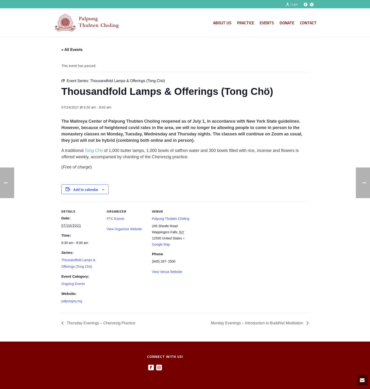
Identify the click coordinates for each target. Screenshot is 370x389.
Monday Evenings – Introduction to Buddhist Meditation (257, 323)
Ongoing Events (73, 284)
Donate (287, 23)
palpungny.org (71, 301)
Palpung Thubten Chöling (170, 219)
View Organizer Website (124, 229)
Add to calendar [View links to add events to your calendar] (85, 190)
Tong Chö (94, 150)
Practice (245, 23)
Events (267, 23)
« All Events (72, 50)
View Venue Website (167, 272)
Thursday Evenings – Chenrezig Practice (100, 323)
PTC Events (115, 219)
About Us (222, 23)
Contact (308, 23)
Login (292, 4)
